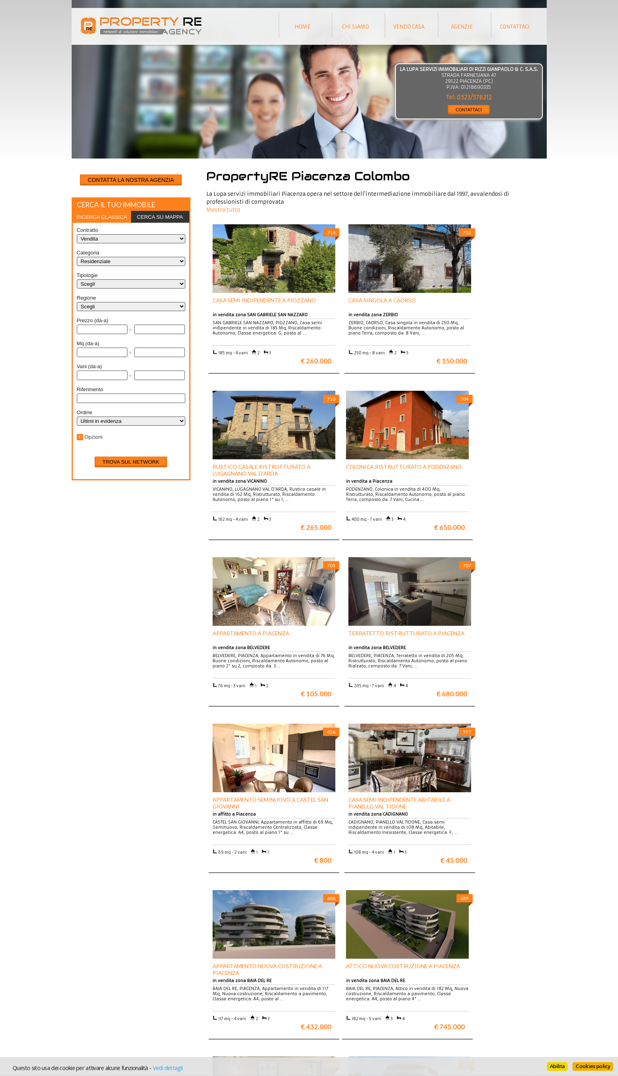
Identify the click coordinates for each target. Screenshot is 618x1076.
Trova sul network (131, 462)
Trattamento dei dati (339, 1000)
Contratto (87, 230)
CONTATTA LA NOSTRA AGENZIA (131, 180)
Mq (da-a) (88, 343)
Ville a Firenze (213, 1000)
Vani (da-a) (89, 366)
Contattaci (326, 1018)
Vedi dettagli (168, 1068)
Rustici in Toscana (217, 1018)
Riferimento (90, 389)
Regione (86, 298)
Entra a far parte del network (111, 1012)
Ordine (85, 412)
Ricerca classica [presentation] (101, 217)
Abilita (557, 1066)
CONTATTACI (469, 109)
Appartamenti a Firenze (224, 1006)
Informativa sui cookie (341, 1012)
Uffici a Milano (213, 1023)
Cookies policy (593, 1066)
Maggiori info (489, 923)
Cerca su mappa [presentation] (160, 217)
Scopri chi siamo (97, 1000)
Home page (327, 1023)
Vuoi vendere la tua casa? (107, 1006)
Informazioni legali (337, 1006)
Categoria (88, 253)
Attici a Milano (213, 1012)
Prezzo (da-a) (92, 320)
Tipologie (87, 275)
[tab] (102, 217)
